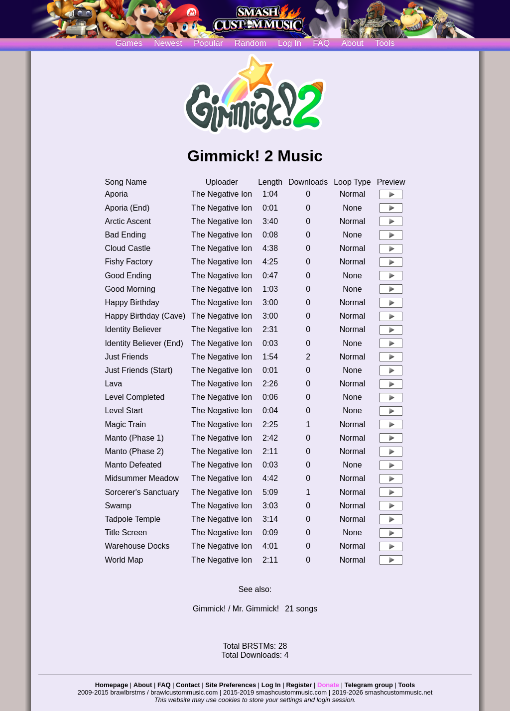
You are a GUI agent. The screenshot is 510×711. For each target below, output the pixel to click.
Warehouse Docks (137, 546)
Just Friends (126, 357)
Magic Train (125, 424)
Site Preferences (230, 685)
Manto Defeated (133, 465)
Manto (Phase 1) (134, 438)
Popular (208, 43)
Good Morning (130, 289)
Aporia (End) (127, 208)
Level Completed (134, 397)
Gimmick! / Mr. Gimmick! (236, 608)
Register (299, 685)
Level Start (123, 410)
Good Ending (128, 275)
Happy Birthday (132, 302)
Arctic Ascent (127, 221)
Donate (328, 685)
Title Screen (126, 532)
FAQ (321, 43)
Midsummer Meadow (141, 478)
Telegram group (369, 685)
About (352, 43)
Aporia (116, 194)
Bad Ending (125, 235)
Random (250, 43)
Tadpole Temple (132, 519)
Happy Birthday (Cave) (145, 316)
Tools (385, 43)
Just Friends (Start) (138, 370)
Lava (113, 383)
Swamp (118, 505)
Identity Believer (133, 329)
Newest (168, 43)
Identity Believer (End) (144, 343)
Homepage (111, 685)
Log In (271, 685)
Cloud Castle (127, 248)
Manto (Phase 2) (134, 451)
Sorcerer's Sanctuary (142, 492)
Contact (188, 685)
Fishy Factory (128, 261)
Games (128, 43)
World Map (124, 560)
